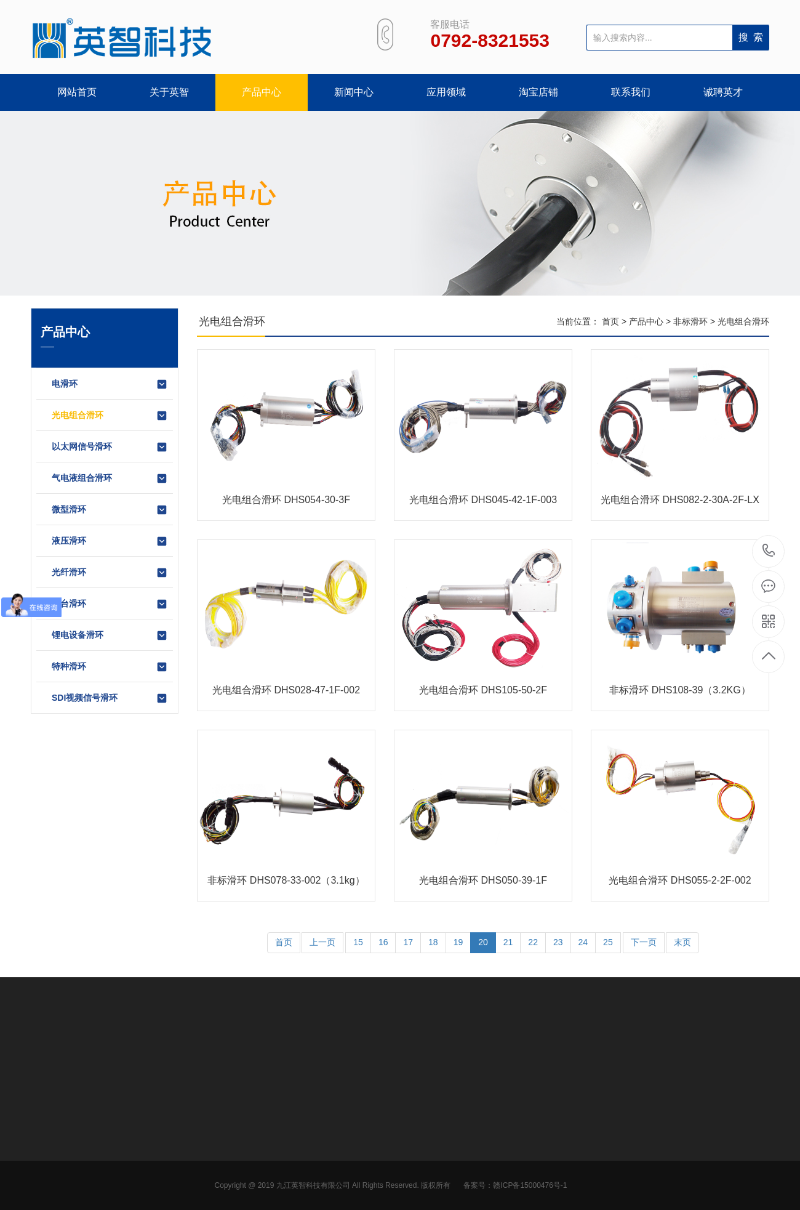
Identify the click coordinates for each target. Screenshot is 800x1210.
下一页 (644, 942)
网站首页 (77, 92)
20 (483, 942)
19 (458, 942)
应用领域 (446, 92)
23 (558, 942)
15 (358, 942)
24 (583, 942)
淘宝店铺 (538, 92)
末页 (682, 942)
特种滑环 (110, 667)
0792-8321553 (769, 551)
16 (383, 942)
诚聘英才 (723, 92)
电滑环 (110, 384)
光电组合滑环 (110, 415)
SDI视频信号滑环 (110, 698)
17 (408, 942)
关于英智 (169, 92)
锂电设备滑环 (110, 635)
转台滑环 (110, 604)
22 (533, 942)
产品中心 (261, 92)
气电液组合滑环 (110, 478)
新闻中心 (354, 92)
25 (608, 942)
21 (508, 942)
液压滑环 (110, 541)
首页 (610, 321)
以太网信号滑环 (110, 447)
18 (433, 942)
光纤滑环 (110, 573)
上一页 (322, 942)
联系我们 (630, 92)
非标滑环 (690, 321)
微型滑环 (110, 510)
